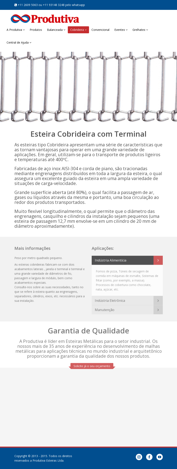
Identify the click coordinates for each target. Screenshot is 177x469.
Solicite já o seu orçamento (92, 365)
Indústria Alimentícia (110, 259)
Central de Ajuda (19, 42)
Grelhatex (140, 30)
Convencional (100, 30)
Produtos (36, 30)
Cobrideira (78, 30)
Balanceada (56, 30)
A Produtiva (16, 30)
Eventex (121, 30)
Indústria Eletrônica (110, 299)
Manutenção (104, 308)
